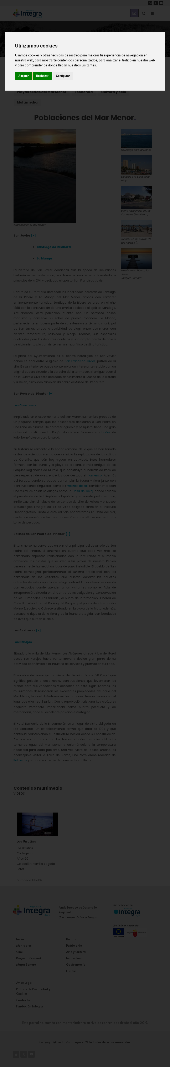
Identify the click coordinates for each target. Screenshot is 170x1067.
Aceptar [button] (24, 75)
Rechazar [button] (42, 75)
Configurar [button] (63, 75)
